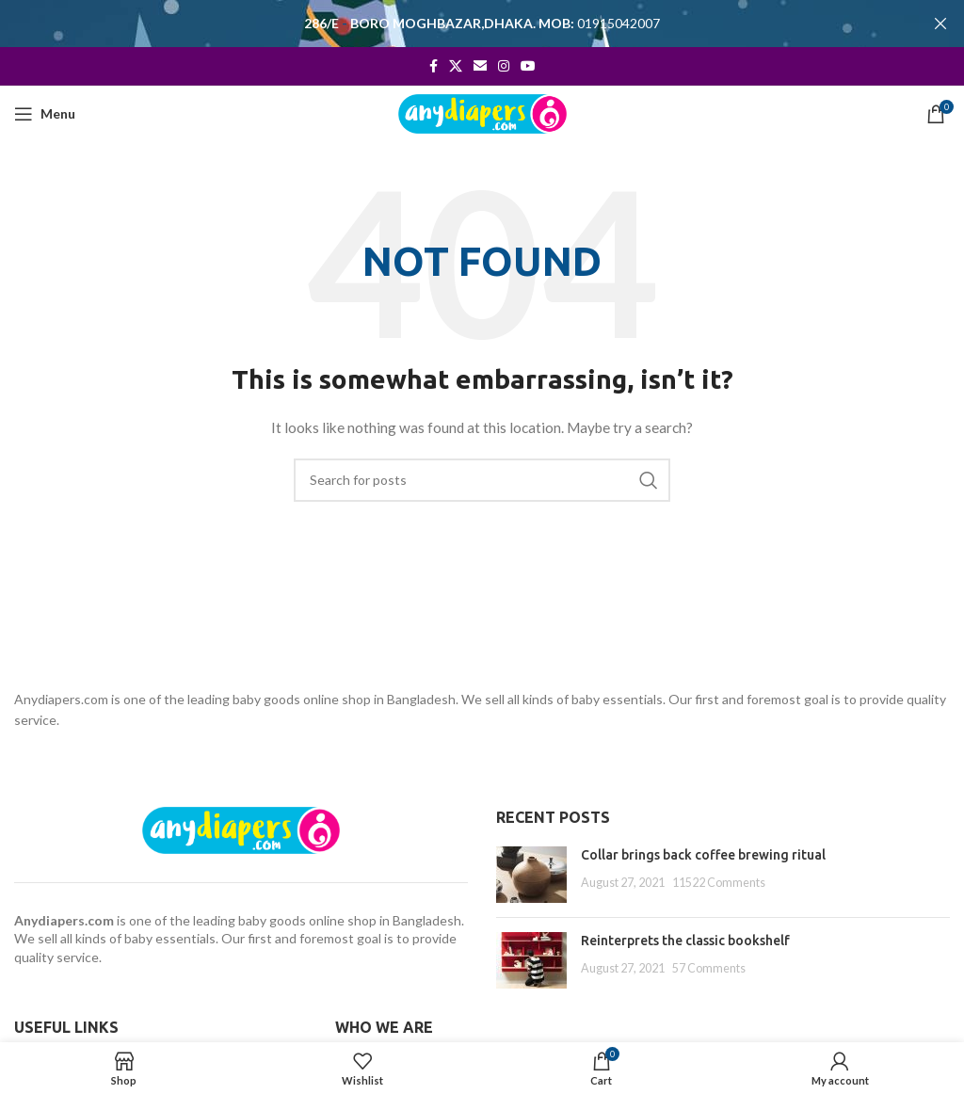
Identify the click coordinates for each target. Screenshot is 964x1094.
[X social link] (455, 66)
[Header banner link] (454, 23)
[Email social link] (480, 66)
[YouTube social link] (528, 66)
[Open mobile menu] (45, 114)
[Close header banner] (940, 23)
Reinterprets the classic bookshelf (685, 940)
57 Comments (709, 967)
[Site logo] (482, 112)
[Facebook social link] (433, 66)
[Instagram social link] (503, 66)
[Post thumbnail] (531, 874)
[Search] (482, 479)
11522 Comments (718, 882)
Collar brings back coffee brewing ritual (703, 854)
